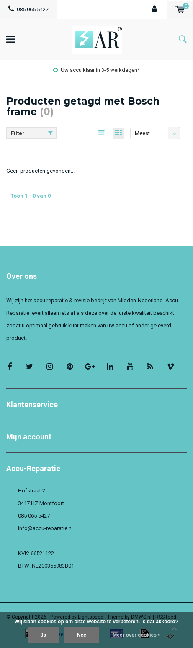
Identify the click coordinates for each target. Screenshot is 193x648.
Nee (81, 635)
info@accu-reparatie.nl (45, 528)
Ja (43, 635)
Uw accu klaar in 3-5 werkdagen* (96, 70)
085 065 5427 (28, 9)
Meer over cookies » (137, 635)
